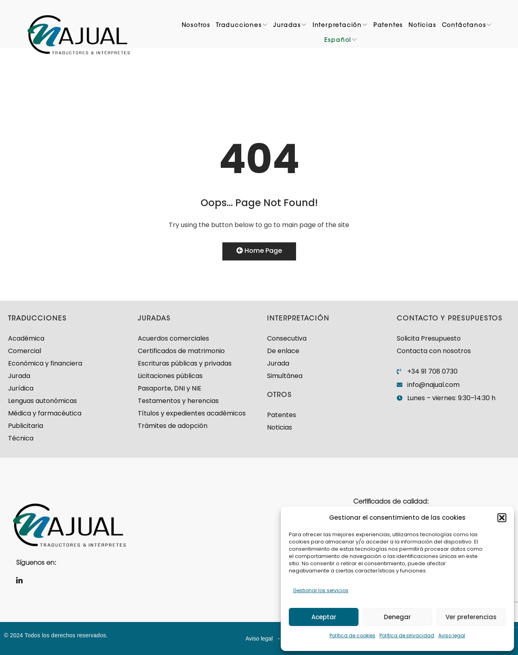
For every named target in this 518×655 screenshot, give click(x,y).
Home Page (259, 250)
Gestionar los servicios (320, 590)
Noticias (422, 26)
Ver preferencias (471, 617)
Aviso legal (451, 635)
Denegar (397, 617)
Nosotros (196, 26)
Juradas (290, 26)
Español (340, 41)
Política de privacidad (406, 635)
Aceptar (323, 617)
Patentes (388, 26)
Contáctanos (467, 26)
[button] (502, 518)
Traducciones (241, 26)
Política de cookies (352, 635)
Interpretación (340, 26)
